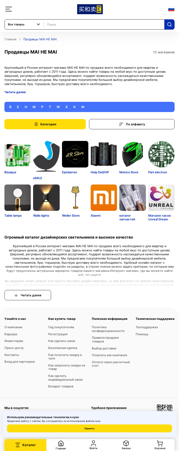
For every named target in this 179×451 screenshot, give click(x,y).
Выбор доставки (104, 348)
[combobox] (24, 24)
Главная (10, 39)
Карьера (10, 334)
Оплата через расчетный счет (111, 364)
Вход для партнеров (19, 361)
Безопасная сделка (62, 348)
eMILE (37, 178)
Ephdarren (69, 172)
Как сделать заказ (61, 341)
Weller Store (71, 215)
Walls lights (41, 215)
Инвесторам (13, 341)
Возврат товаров (60, 386)
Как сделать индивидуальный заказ (65, 377)
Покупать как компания (109, 355)
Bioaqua (10, 172)
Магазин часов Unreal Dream (159, 217)
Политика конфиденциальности (108, 329)
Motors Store (128, 172)
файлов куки (93, 421)
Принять (89, 428)
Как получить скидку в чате (65, 356)
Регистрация (57, 334)
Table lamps (13, 215)
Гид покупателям (61, 327)
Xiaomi (95, 215)
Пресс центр (14, 348)
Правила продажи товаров (105, 339)
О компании (13, 327)
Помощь (142, 334)
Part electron (157, 172)
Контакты (11, 355)
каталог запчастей (127, 217)
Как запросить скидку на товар (66, 367)
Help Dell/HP (100, 172)
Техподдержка (147, 327)
